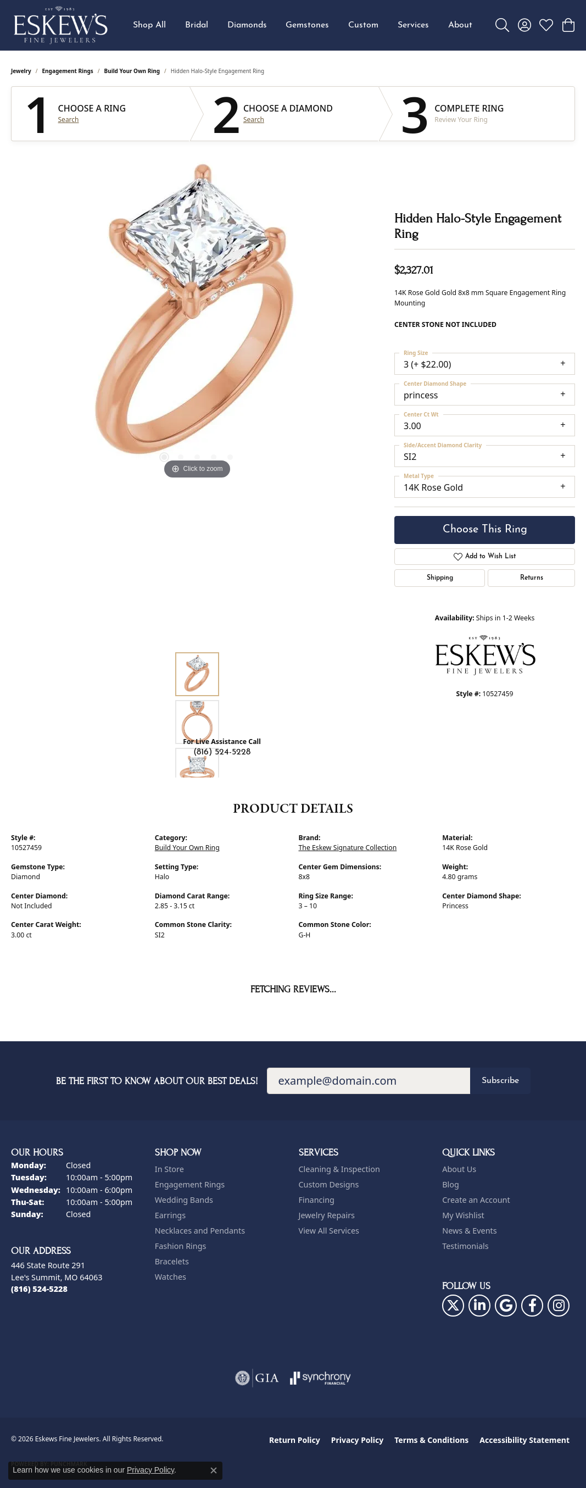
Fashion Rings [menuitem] (181, 1246)
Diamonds (247, 25)
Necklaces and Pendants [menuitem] (200, 1230)
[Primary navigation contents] (302, 25)
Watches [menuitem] (170, 1277)
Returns (531, 578)
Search (68, 120)
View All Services (329, 1230)
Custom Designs (329, 1184)
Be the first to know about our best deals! (157, 1081)
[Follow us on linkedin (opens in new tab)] (479, 1306)
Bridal (196, 25)
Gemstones (307, 25)
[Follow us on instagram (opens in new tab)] (559, 1306)
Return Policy (294, 1440)
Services (413, 25)
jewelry (21, 71)
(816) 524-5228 (221, 752)
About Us (459, 1169)
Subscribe (500, 1080)
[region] (197, 317)
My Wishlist (463, 1215)
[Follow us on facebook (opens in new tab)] (532, 1306)
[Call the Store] (39, 1289)
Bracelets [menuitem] (172, 1261)
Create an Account (476, 1200)
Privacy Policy (357, 1440)
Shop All (149, 25)
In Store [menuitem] (169, 1169)
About (460, 25)
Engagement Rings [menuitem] (190, 1184)
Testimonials (465, 1246)
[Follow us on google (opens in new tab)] (506, 1306)
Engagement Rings (67, 71)
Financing (316, 1200)
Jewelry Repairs (327, 1215)
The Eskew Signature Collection (348, 847)
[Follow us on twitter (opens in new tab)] (453, 1306)
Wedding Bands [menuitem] (184, 1200)
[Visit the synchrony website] (320, 1378)
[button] (502, 25)
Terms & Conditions (431, 1440)
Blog (450, 1184)
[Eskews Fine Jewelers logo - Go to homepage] (60, 25)
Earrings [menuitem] (170, 1215)
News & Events (469, 1230)
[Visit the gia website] (257, 1378)
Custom (363, 25)
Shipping (440, 578)
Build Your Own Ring (132, 71)
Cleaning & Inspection (339, 1169)
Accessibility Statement (524, 1440)
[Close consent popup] (213, 1470)
